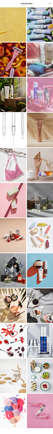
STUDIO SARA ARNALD (26, 4)
